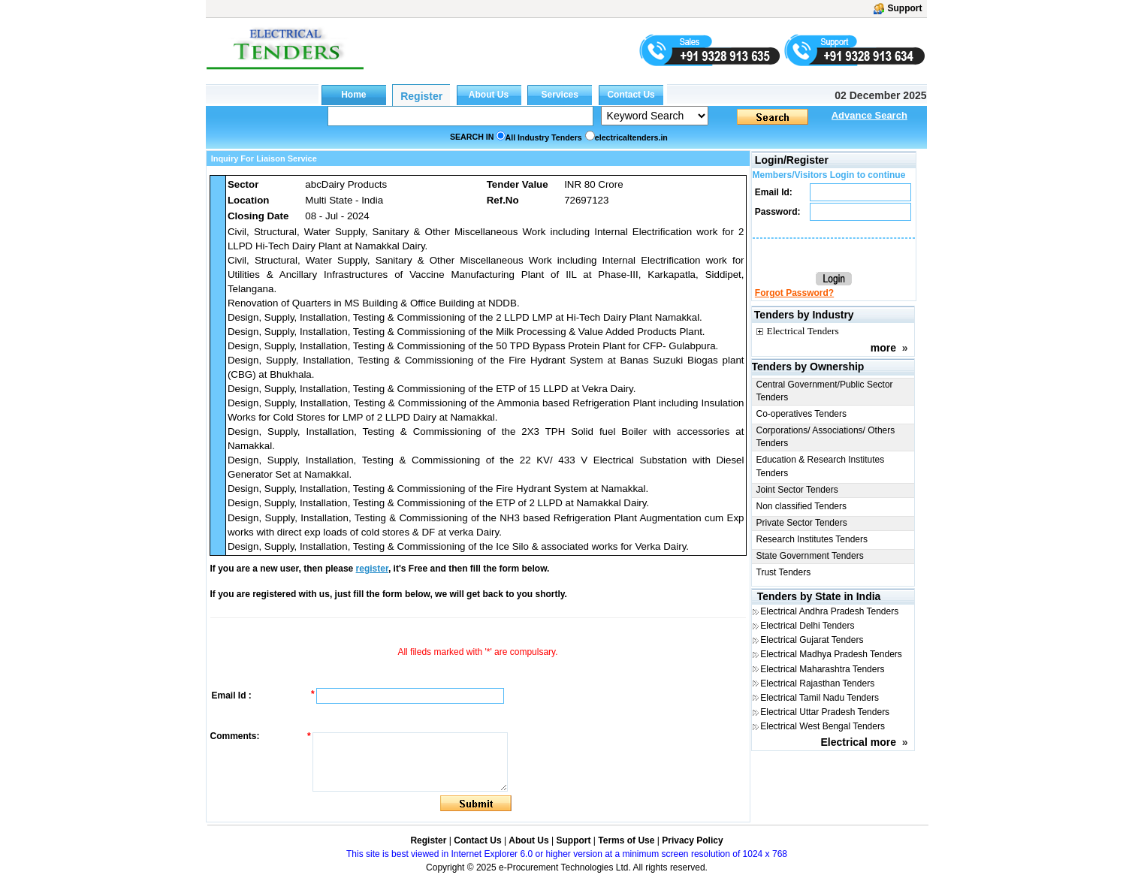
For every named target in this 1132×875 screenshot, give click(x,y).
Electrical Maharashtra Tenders (822, 669)
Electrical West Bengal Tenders (822, 726)
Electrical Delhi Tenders (807, 625)
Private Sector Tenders (801, 522)
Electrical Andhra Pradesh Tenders (829, 611)
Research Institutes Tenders (812, 539)
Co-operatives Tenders (801, 414)
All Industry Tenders (544, 137)
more (883, 348)
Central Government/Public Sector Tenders (824, 391)
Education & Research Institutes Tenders (820, 466)
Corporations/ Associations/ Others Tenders (825, 436)
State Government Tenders (810, 556)
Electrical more (858, 742)
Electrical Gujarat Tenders (811, 640)
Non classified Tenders (801, 506)
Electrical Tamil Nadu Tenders (819, 697)
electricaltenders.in (631, 137)
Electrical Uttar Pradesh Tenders (824, 712)
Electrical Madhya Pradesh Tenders (831, 654)
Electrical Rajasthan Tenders (817, 683)
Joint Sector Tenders (797, 489)
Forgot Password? (794, 293)
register (372, 568)
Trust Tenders (783, 572)
